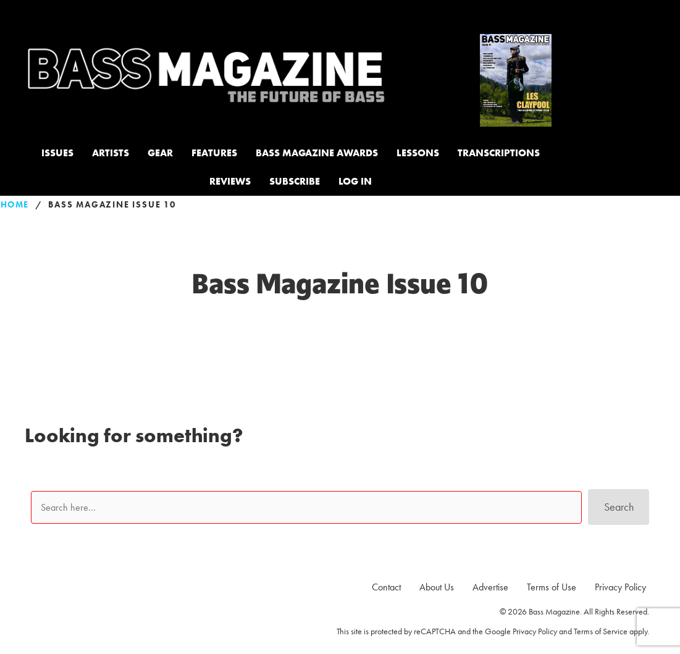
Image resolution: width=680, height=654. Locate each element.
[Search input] (303, 508)
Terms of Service (601, 631)
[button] (615, 508)
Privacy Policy (535, 631)
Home (15, 204)
